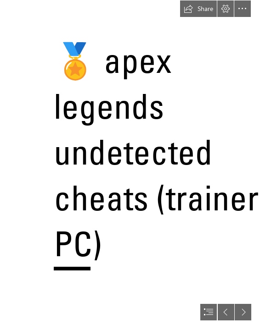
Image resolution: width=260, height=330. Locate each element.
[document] (130, 165)
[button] (198, 8)
